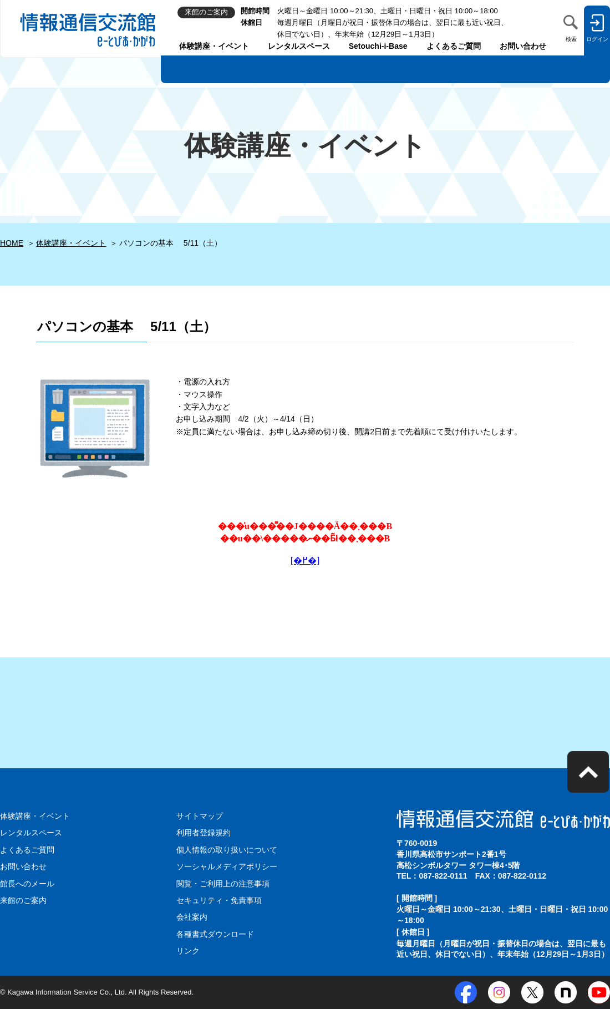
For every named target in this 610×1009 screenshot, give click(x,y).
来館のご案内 (23, 900)
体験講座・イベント (214, 46)
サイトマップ (199, 816)
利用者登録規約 (203, 832)
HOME (11, 243)
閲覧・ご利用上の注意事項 (223, 883)
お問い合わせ (523, 46)
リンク (188, 950)
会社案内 (191, 916)
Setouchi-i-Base (378, 46)
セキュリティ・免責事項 (219, 900)
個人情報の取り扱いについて (226, 849)
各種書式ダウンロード (215, 934)
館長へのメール (27, 883)
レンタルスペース (299, 46)
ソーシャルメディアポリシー (226, 866)
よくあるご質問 (453, 46)
